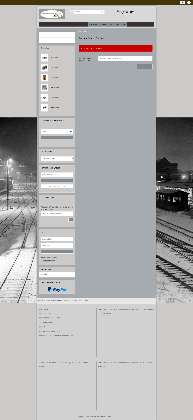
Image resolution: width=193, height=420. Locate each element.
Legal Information (45, 322)
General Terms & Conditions (49, 318)
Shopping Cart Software (87, 417)
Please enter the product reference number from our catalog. (57, 208)
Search (144, 66)
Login (57, 137)
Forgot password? (48, 261)
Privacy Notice (44, 313)
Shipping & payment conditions (50, 331)
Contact (94, 24)
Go (71, 220)
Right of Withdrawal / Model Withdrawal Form (56, 336)
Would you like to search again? (85, 59)
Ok (182, 2)
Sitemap (44, 275)
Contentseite (107, 24)
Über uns (121, 24)
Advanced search (57, 186)
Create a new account (49, 257)
